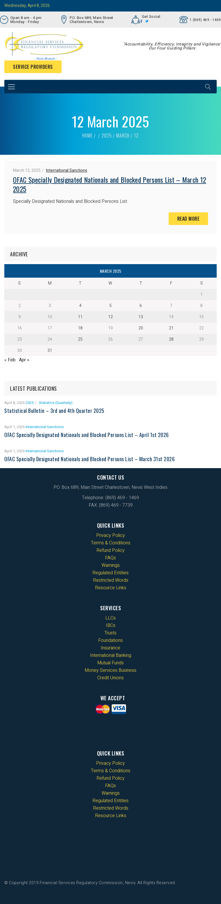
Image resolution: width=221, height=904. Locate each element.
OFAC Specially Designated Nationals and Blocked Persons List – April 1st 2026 (86, 434)
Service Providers (33, 66)
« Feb (10, 359)
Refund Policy (110, 550)
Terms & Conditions (110, 542)
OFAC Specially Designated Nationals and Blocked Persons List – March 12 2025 (109, 184)
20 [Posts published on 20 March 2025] (140, 328)
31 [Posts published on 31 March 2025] (49, 351)
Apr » (24, 359)
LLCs (110, 618)
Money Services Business (110, 670)
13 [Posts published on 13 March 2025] (140, 317)
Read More (188, 218)
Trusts (110, 633)
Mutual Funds (110, 662)
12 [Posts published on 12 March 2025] (110, 317)
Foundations (110, 640)
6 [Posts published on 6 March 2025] (141, 306)
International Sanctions (66, 170)
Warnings (111, 565)
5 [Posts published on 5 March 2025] (110, 306)
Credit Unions (110, 677)
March (122, 135)
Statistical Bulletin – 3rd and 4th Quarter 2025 (54, 410)
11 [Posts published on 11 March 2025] (80, 317)
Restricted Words (110, 580)
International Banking (110, 655)
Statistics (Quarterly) (56, 402)
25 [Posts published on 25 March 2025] (80, 339)
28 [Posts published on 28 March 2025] (171, 339)
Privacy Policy (110, 535)
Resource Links (110, 587)
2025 (107, 135)
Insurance (110, 647)
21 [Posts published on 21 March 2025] (171, 328)
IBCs (110, 625)
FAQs (110, 557)
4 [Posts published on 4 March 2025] (80, 306)
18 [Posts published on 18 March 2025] (80, 328)
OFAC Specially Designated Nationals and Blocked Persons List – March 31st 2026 (89, 459)
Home (87, 135)
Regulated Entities (110, 572)
